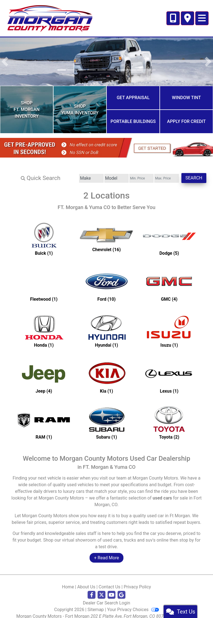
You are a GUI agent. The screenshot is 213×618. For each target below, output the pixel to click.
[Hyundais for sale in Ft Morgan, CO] (106, 325)
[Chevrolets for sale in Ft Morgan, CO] (106, 233)
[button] (5, 61)
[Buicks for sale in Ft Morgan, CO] (44, 233)
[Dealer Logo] (49, 17)
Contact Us (110, 580)
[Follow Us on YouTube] (111, 589)
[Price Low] (126, 172)
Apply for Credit (186, 116)
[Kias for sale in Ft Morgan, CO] (106, 371)
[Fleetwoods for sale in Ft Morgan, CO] (44, 279)
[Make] (64, 172)
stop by (186, 534)
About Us (86, 580)
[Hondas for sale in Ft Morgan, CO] (44, 325)
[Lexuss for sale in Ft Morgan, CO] (169, 371)
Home (68, 580)
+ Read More (106, 551)
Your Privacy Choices (133, 603)
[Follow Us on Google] (121, 589)
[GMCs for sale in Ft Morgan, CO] (169, 279)
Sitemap (96, 603)
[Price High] (157, 172)
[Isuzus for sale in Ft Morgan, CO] (169, 325)
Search (190, 171)
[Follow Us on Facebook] (91, 589)
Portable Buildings (133, 116)
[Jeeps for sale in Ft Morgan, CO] (44, 371)
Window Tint (186, 96)
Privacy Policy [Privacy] (137, 580)
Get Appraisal (133, 96)
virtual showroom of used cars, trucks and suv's (109, 534)
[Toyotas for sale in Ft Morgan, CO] (169, 416)
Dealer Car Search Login (106, 596)
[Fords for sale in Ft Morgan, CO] (106, 279)
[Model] (95, 172)
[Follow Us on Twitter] (101, 589)
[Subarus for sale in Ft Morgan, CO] (106, 416)
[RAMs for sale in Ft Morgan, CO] (44, 416)
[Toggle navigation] (202, 18)
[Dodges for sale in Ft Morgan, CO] (169, 233)
